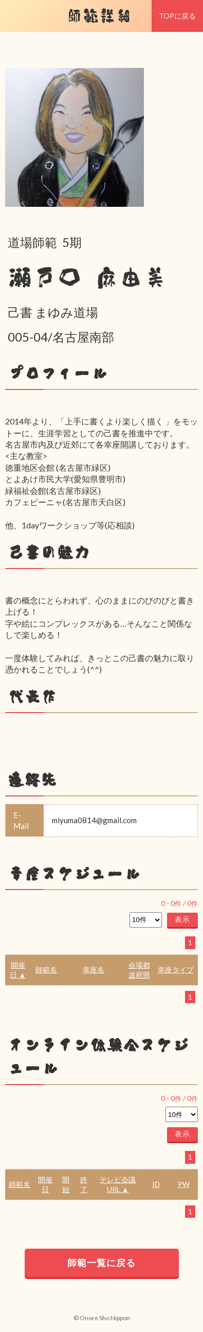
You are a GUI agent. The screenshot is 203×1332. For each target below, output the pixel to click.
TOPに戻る (177, 15)
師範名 (46, 969)
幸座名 (93, 969)
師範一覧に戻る (101, 1262)
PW (184, 1184)
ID (156, 1184)
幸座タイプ (176, 969)
